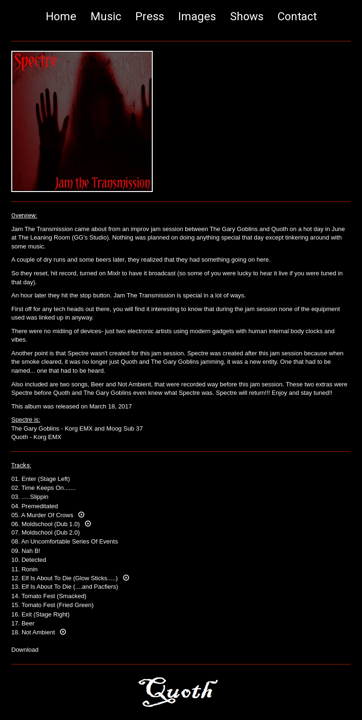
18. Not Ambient (38, 632)
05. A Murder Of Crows (47, 515)
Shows (246, 16)
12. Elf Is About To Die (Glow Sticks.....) (70, 578)
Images (197, 16)
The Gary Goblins (35, 428)
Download (25, 649)
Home (61, 16)
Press (149, 16)
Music (105, 16)
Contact (297, 16)
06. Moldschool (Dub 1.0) (51, 524)
